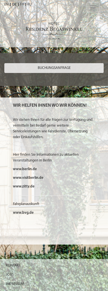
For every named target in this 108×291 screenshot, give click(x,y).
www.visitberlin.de (28, 178)
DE (14, 4)
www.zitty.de (24, 186)
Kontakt (13, 265)
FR (22, 4)
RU (29, 4)
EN (6, 4)
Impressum (15, 284)
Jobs (10, 275)
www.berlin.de (25, 169)
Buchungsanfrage (54, 68)
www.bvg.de (23, 213)
